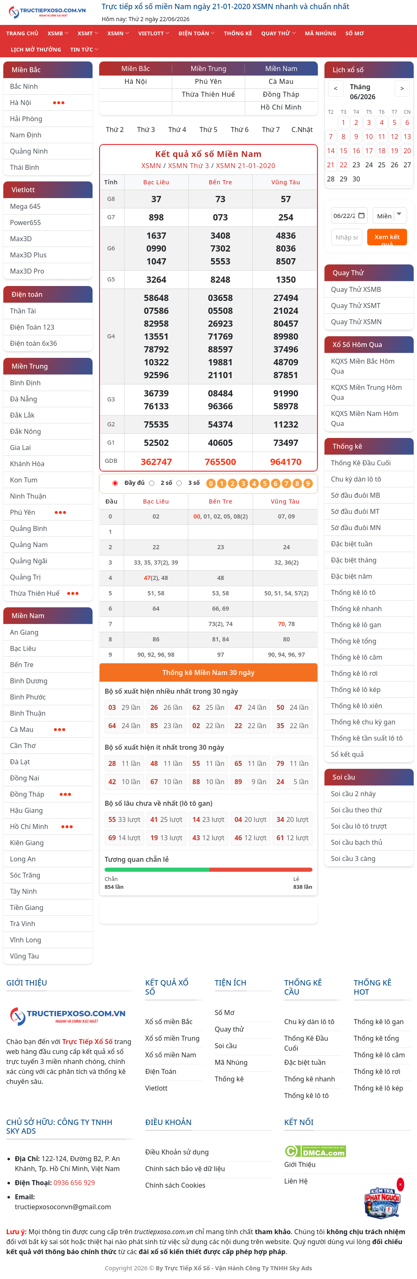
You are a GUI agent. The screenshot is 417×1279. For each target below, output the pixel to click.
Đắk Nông (25, 431)
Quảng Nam (29, 544)
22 (343, 164)
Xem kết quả (387, 238)
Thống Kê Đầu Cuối (361, 462)
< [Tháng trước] (336, 88)
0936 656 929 (74, 1182)
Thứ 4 (177, 129)
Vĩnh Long (25, 939)
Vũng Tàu (24, 956)
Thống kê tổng (353, 641)
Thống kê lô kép (355, 689)
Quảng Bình (28, 528)
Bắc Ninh (24, 86)
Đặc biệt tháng (354, 560)
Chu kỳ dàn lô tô (356, 479)
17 (369, 150)
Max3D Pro (27, 271)
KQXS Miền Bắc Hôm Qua (363, 366)
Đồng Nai (24, 778)
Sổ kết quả (347, 754)
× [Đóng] (400, 1184)
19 (394, 150)
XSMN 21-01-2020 (246, 165)
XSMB (58, 33)
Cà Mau (37, 729)
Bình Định (25, 382)
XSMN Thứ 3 (188, 165)
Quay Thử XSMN (356, 321)
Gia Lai (20, 447)
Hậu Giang (26, 810)
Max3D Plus (28, 254)
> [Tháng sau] (402, 88)
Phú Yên (38, 512)
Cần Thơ (23, 745)
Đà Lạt (20, 761)
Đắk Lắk (22, 415)
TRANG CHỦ (22, 33)
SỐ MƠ (355, 33)
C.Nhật (302, 129)
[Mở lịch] (361, 215)
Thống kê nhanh (356, 608)
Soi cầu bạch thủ (357, 842)
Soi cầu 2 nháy (353, 793)
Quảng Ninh (29, 151)
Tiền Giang (27, 907)
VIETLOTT (153, 33)
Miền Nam (28, 615)
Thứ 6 (240, 129)
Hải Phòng (26, 118)
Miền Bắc (26, 69)
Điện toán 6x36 (33, 343)
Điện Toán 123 (32, 327)
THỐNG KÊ (238, 33)
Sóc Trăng (25, 875)
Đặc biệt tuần (352, 543)
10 (369, 136)
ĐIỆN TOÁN (196, 33)
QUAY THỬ (278, 33)
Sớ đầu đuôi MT (355, 511)
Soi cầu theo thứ (356, 809)
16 (356, 150)
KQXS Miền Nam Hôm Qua (365, 418)
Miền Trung (30, 366)
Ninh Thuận (28, 496)
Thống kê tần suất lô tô (367, 738)
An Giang (24, 632)
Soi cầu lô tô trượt (359, 826)
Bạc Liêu (23, 648)
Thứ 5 (208, 129)
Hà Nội (37, 102)
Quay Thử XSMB (356, 289)
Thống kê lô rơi (354, 673)
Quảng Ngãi (28, 560)
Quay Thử (348, 272)
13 (407, 136)
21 (330, 164)
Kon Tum (24, 479)
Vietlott (23, 189)
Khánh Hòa (27, 463)
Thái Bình (24, 167)
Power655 (25, 222)
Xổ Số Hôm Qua (357, 344)
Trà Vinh (22, 923)
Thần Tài (23, 310)
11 (381, 136)
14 (330, 150)
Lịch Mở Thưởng (36, 49)
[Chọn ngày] (349, 215)
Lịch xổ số (348, 69)
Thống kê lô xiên (357, 705)
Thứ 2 (115, 129)
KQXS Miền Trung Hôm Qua (366, 392)
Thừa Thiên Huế (44, 593)
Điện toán (27, 294)
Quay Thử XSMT (355, 305)
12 (394, 136)
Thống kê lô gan (356, 624)
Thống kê (347, 446)
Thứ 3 (146, 129)
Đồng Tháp (40, 794)
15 (343, 150)
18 (381, 150)
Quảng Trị (25, 577)
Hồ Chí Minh (41, 826)
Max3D (21, 238)
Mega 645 (25, 206)
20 (407, 150)
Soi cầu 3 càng (353, 858)
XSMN (118, 33)
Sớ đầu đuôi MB (355, 495)
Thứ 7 (271, 129)
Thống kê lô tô (353, 592)
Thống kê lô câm (357, 657)
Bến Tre (22, 664)
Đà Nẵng (23, 399)
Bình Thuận (28, 713)
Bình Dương (29, 680)
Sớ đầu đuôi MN (356, 527)
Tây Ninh (23, 891)
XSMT (88, 33)
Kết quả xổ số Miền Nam (208, 153)
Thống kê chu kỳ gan (363, 721)
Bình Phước (28, 697)
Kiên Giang (27, 842)
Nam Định (25, 134)
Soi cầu (344, 777)
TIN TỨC (85, 49)
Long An (23, 858)
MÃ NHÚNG (321, 33)
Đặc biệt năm (351, 576)
